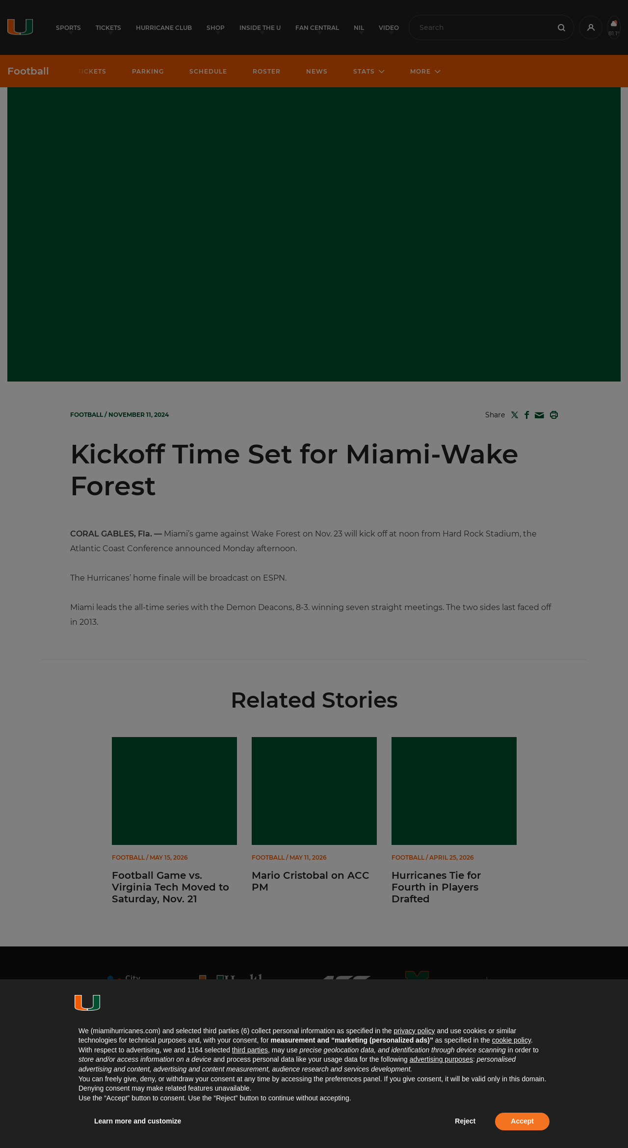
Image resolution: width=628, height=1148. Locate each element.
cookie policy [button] (511, 1040)
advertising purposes (441, 1059)
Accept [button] (522, 1121)
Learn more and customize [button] (137, 1121)
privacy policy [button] (414, 1031)
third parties (250, 1050)
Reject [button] (465, 1121)
